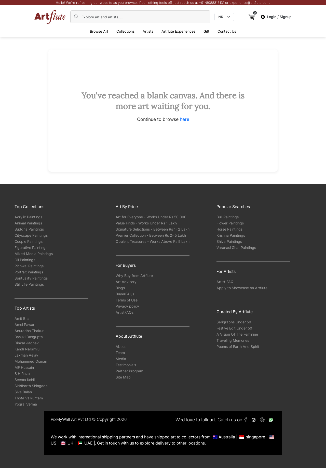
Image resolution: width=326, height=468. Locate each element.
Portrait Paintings (29, 272)
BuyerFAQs (125, 294)
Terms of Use (127, 300)
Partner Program (129, 371)
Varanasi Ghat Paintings (236, 247)
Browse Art (99, 31)
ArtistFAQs (124, 312)
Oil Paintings (25, 260)
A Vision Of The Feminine (237, 334)
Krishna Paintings (230, 235)
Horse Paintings (229, 229)
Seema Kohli (25, 379)
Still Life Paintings (29, 284)
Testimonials (126, 365)
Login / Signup (276, 17)
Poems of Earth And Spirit (237, 346)
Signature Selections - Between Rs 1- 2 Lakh (152, 229)
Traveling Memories (232, 340)
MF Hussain (24, 367)
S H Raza (22, 373)
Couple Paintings (29, 241)
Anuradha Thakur (29, 330)
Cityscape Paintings (31, 235)
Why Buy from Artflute (134, 275)
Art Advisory (126, 282)
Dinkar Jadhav (27, 343)
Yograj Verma (26, 404)
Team (120, 352)
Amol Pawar (24, 324)
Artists (148, 31)
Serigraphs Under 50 (233, 322)
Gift (206, 31)
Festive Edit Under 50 (234, 328)
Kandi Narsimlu (27, 349)
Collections (125, 31)
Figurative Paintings (31, 247)
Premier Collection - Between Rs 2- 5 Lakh (151, 235)
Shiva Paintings (229, 241)
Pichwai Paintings (29, 266)
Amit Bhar (23, 318)
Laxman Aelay (26, 355)
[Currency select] (224, 17)
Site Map (123, 377)
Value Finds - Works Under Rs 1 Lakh (146, 223)
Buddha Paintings (29, 229)
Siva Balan (23, 392)
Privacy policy (127, 306)
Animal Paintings (28, 223)
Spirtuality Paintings (31, 278)
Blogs (120, 288)
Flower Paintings (230, 223)
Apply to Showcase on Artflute (241, 288)
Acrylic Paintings (28, 217)
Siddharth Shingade (31, 386)
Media (121, 359)
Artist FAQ (225, 282)
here (184, 119)
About (121, 346)
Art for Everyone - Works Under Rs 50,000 (151, 217)
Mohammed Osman (31, 361)
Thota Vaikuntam (29, 398)
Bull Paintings (227, 217)
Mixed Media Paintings (34, 253)
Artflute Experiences (178, 31)
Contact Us (227, 31)
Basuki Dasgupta (29, 337)
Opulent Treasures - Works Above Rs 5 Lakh (152, 241)
